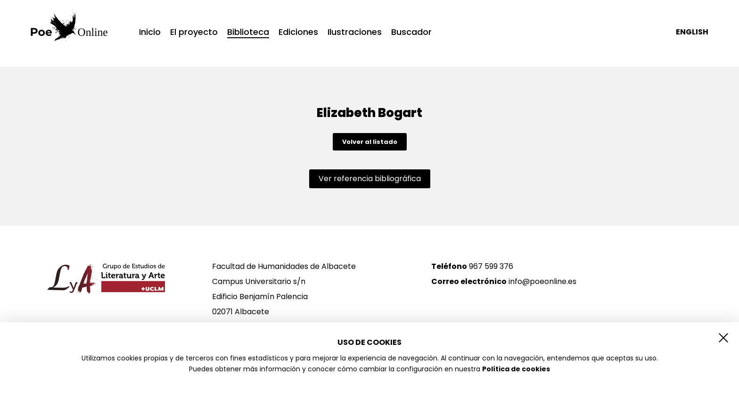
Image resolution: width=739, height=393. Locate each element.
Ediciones (298, 32)
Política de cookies (516, 369)
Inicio (150, 32)
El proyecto (194, 32)
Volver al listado (369, 141)
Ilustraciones (355, 32)
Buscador (411, 32)
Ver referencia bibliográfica (370, 178)
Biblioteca (248, 33)
